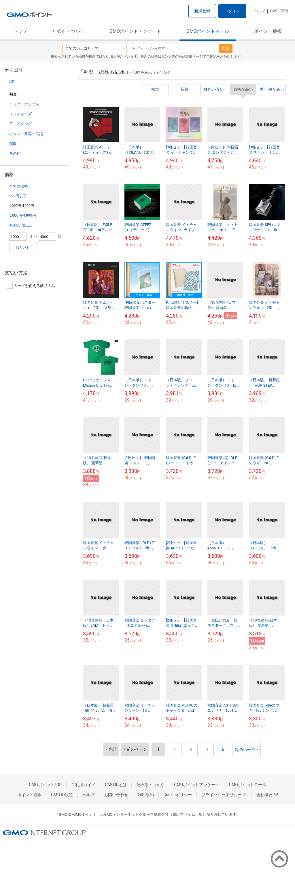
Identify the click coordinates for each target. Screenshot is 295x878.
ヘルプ (260, 11)
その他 (14, 153)
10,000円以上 (20, 225)
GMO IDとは (116, 784)
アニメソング (20, 124)
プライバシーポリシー (224, 794)
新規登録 (202, 11)
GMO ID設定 (279, 11)
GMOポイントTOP (45, 784)
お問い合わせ (116, 794)
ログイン (232, 11)
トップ (20, 31)
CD (11, 82)
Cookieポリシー (177, 794)
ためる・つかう (68, 31)
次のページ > (246, 749)
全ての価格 (18, 186)
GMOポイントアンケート (135, 31)
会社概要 (267, 794)
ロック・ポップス (24, 104)
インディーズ (20, 114)
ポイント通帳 (268, 31)
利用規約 (146, 794)
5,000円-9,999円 (22, 215)
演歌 (13, 143)
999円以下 (18, 196)
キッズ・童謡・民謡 (26, 134)
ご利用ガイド (83, 784)
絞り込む (23, 248)
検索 (225, 48)
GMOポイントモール (207, 31)
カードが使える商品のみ (31, 286)
